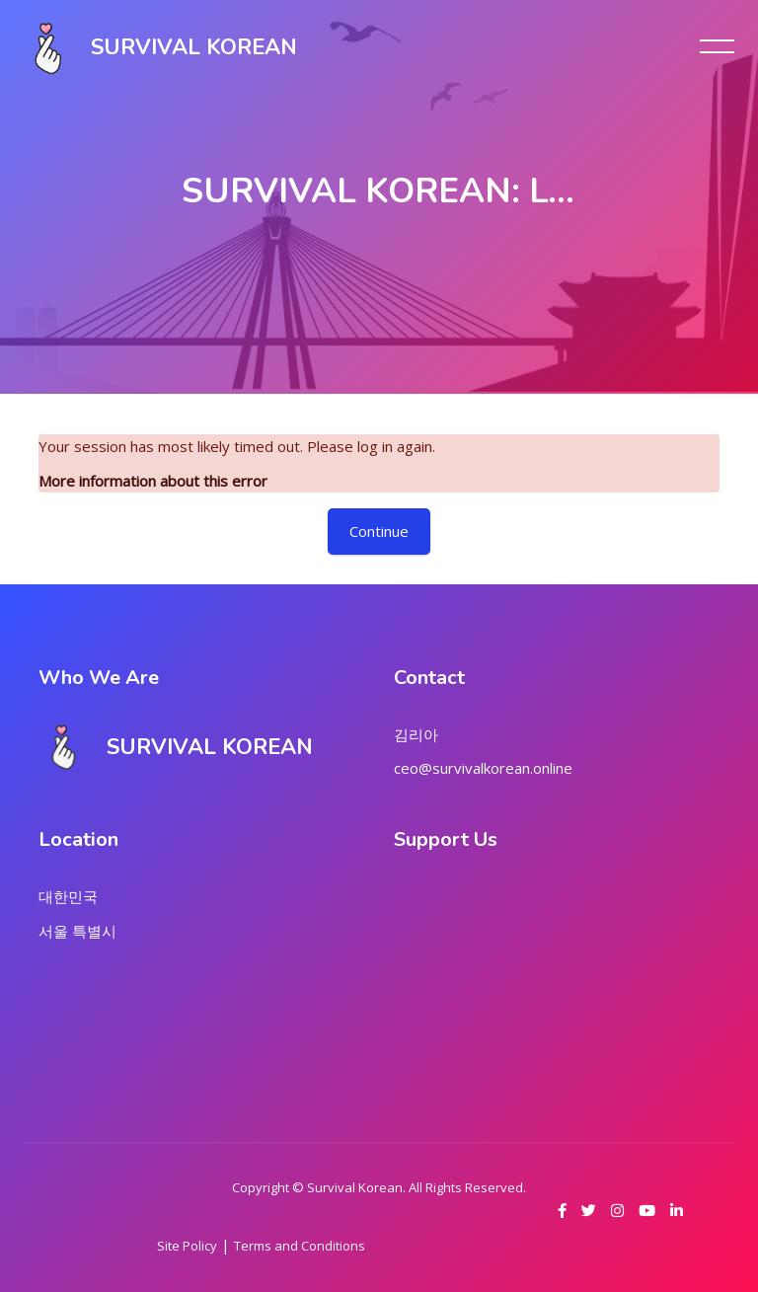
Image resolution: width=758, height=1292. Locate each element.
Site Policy (187, 1245)
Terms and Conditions (299, 1245)
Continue (379, 531)
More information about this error (152, 481)
